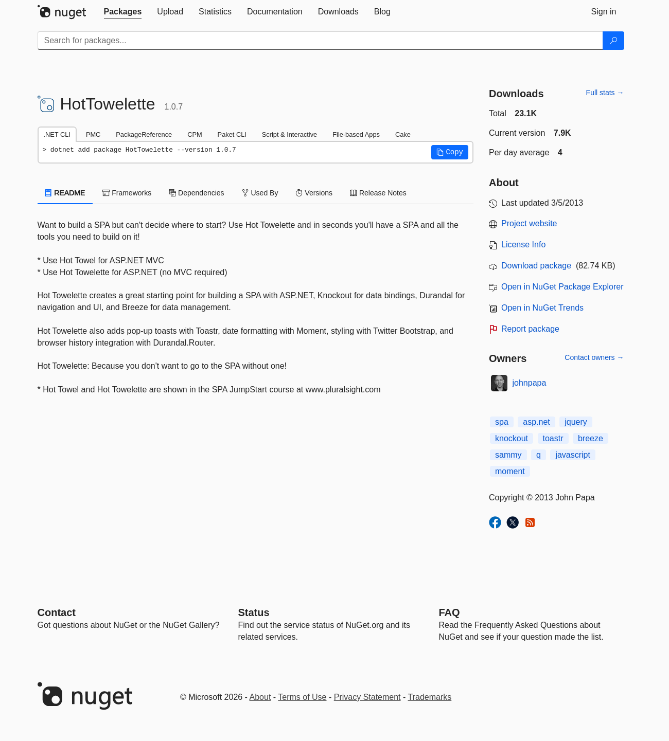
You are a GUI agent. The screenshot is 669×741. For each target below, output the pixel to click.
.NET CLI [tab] (57, 134)
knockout (511, 438)
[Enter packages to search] (320, 40)
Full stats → (605, 92)
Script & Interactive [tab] (289, 134)
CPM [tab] (194, 134)
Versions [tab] (313, 193)
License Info (523, 244)
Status (254, 612)
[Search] (613, 40)
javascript (572, 454)
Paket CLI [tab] (232, 134)
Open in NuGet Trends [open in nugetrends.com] (542, 307)
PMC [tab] (93, 134)
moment (510, 471)
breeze (590, 438)
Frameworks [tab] (126, 193)
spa (501, 422)
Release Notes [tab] (378, 193)
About (260, 697)
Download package (536, 265)
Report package (530, 328)
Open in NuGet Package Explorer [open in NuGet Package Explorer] (562, 286)
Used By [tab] (260, 193)
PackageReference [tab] (144, 134)
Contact (57, 612)
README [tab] (65, 193)
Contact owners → (594, 357)
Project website (529, 223)
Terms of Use (302, 697)
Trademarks (430, 697)
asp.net (536, 422)
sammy (508, 454)
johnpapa (530, 382)
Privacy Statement (367, 697)
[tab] (123, 12)
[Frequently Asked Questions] (449, 612)
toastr (553, 438)
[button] (449, 152)
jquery (576, 422)
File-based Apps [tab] (356, 134)
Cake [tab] (403, 134)
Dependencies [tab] (196, 193)
